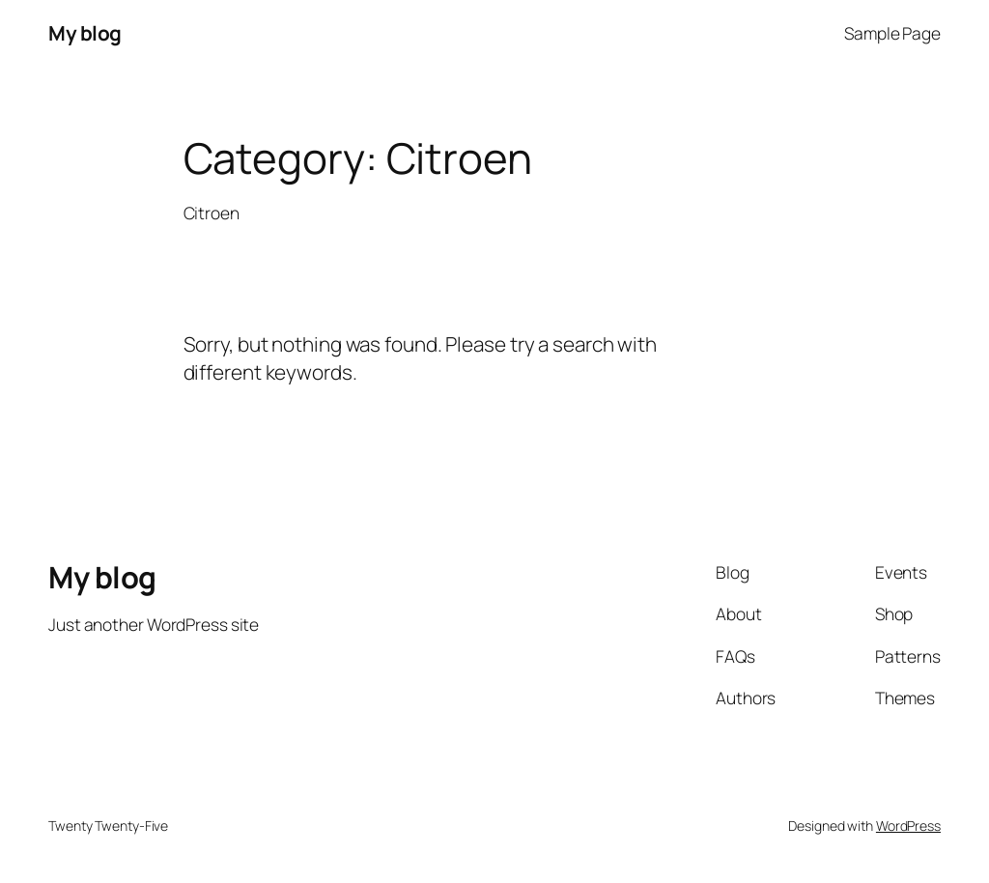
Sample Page (892, 32)
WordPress (908, 825)
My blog (85, 32)
